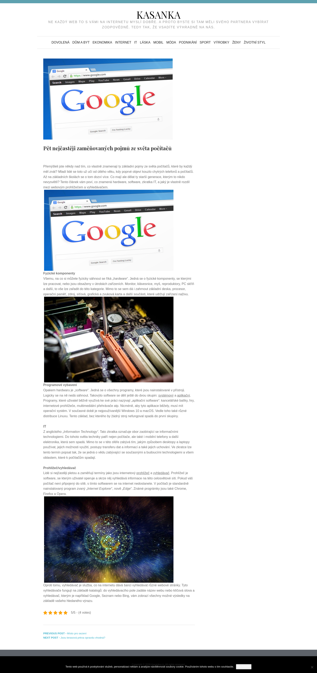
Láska (145, 42)
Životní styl (255, 42)
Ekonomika (102, 42)
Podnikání (188, 42)
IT (135, 42)
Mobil (158, 42)
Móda (171, 42)
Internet (123, 42)
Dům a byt (81, 42)
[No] (312, 667)
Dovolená (61, 42)
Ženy (236, 42)
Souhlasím (244, 666)
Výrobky (221, 42)
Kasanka (158, 14)
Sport (205, 42)
